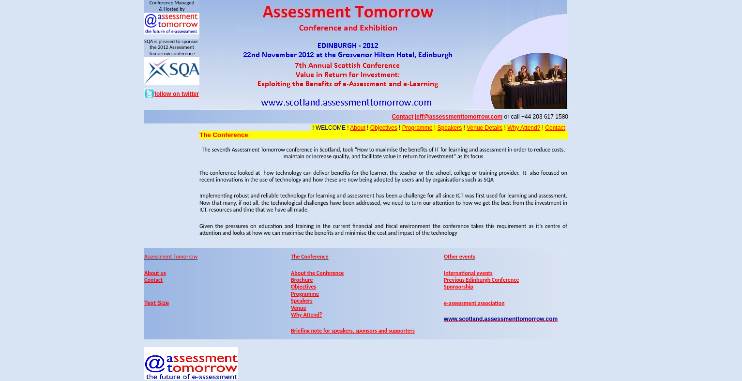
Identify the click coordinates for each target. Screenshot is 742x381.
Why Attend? (523, 127)
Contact (555, 127)
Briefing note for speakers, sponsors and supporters (353, 330)
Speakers (449, 127)
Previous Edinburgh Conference (481, 279)
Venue (298, 308)
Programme (417, 127)
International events (468, 273)
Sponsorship (458, 286)
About (357, 127)
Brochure (302, 279)
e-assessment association (474, 303)
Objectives (383, 127)
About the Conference (317, 273)
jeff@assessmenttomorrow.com (458, 116)
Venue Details (484, 127)
